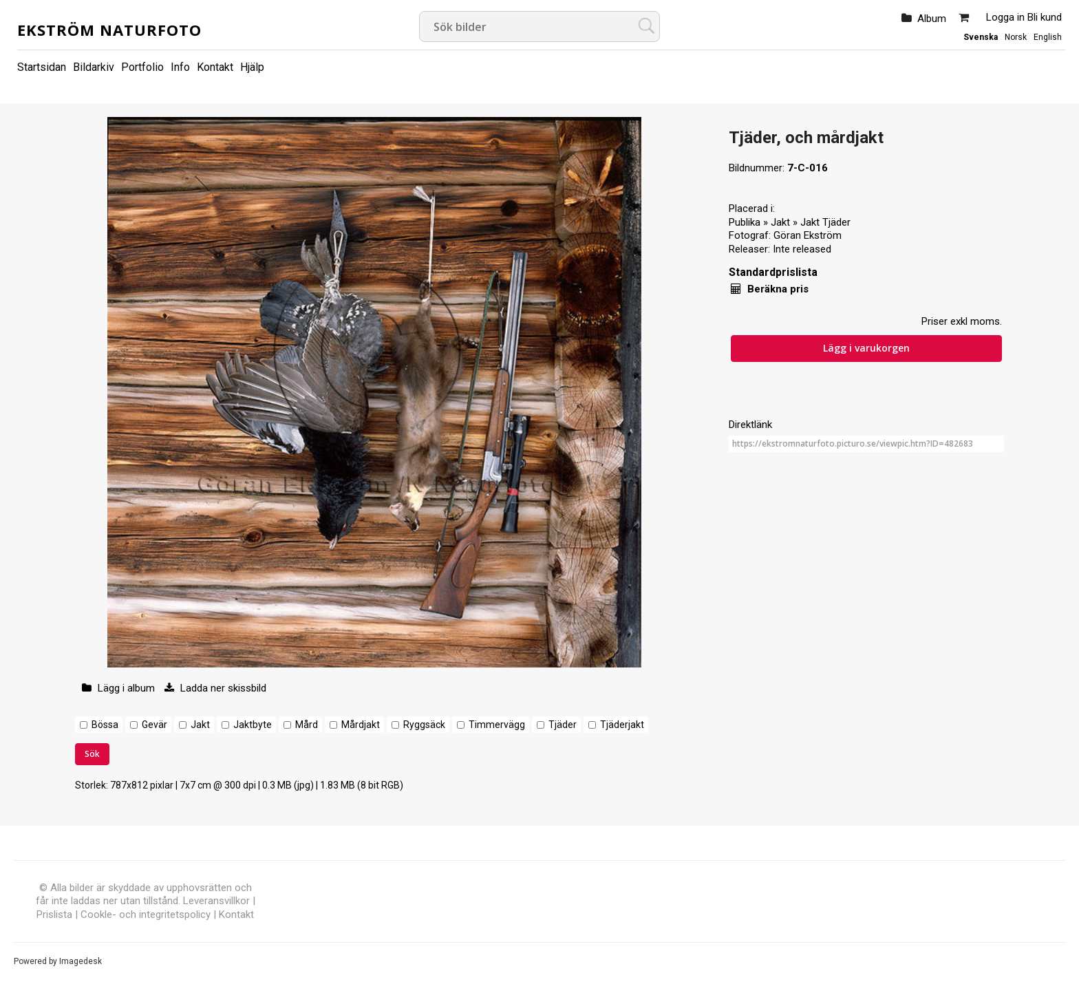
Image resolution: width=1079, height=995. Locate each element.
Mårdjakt (360, 724)
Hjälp (252, 67)
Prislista (54, 914)
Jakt (200, 724)
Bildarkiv (93, 67)
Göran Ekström (807, 235)
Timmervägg (497, 724)
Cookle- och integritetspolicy (146, 914)
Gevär (154, 724)
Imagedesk (80, 961)
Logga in (1005, 17)
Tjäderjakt (622, 724)
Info (180, 67)
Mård (306, 724)
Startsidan (41, 67)
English (1048, 37)
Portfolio (142, 67)
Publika (744, 222)
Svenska (980, 37)
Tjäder (562, 724)
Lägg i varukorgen (866, 347)
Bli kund (1044, 17)
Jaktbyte (252, 724)
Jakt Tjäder (825, 222)
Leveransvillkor (216, 901)
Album (931, 18)
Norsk (1016, 37)
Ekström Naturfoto (109, 29)
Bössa (105, 724)
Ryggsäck (424, 724)
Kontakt (215, 67)
